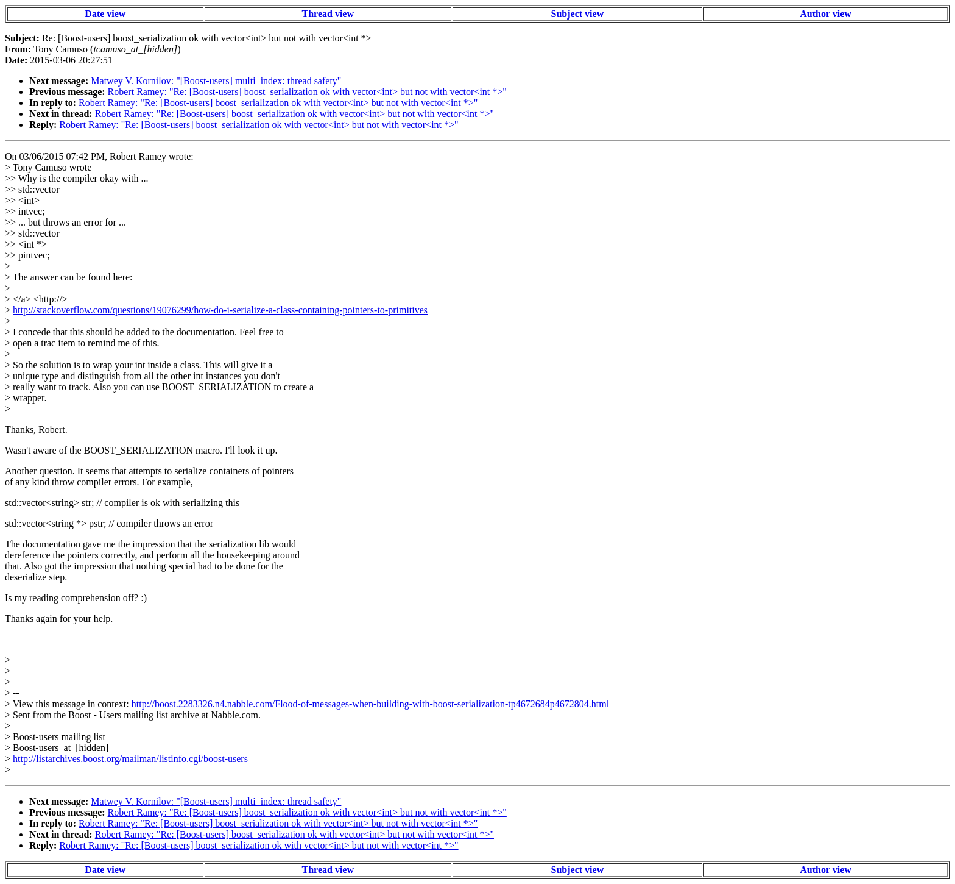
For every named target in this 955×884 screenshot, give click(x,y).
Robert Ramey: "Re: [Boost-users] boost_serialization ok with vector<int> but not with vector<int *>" (307, 92)
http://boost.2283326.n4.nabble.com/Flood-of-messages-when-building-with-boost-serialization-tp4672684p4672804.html (370, 704)
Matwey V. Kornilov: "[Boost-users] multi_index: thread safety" (216, 81)
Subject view (577, 14)
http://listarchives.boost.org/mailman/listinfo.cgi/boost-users (130, 759)
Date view (105, 14)
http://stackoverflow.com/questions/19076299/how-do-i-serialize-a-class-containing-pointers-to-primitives (220, 310)
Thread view (328, 14)
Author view (825, 14)
